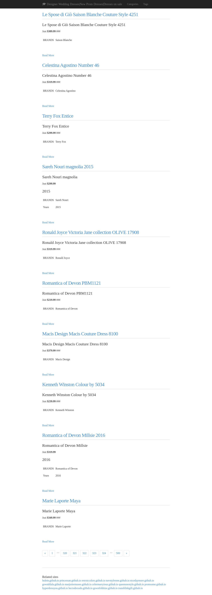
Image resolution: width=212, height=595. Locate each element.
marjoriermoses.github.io (78, 584)
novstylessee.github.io (117, 580)
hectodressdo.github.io (81, 588)
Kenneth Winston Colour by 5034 (73, 384)
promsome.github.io (155, 584)
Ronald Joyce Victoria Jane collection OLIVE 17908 (90, 232)
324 (104, 553)
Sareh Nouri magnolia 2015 (67, 166)
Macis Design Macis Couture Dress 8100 (80, 333)
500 (118, 553)
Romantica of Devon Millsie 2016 (73, 435)
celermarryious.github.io (105, 584)
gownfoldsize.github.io (105, 588)
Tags (145, 4)
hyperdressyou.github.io (55, 588)
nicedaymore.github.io (142, 580)
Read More (48, 55)
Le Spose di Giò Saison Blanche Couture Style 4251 (90, 14)
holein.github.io (50, 580)
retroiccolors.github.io (93, 580)
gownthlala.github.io (53, 584)
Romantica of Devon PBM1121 (71, 283)
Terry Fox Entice (57, 116)
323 (94, 553)
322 (84, 553)
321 (75, 553)
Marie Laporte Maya (61, 500)
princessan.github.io (70, 580)
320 (65, 553)
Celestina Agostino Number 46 (70, 65)
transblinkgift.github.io (130, 588)
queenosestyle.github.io (131, 584)
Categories (132, 4)
